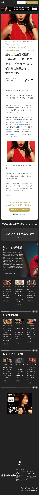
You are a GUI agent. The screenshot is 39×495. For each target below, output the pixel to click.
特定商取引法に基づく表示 (23, 480)
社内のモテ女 (11, 131)
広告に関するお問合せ (18, 476)
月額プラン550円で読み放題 (19, 209)
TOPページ (18, 470)
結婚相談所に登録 (21, 122)
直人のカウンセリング (16, 134)
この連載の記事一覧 (9, 273)
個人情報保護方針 (23, 472)
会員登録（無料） (32, 2)
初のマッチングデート (16, 124)
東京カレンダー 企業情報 (18, 480)
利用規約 (22, 469)
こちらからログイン (22, 214)
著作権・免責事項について (23, 476)
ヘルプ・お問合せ (18, 473)
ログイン (21, 2)
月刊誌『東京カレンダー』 (31, 471)
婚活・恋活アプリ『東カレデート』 (31, 474)
